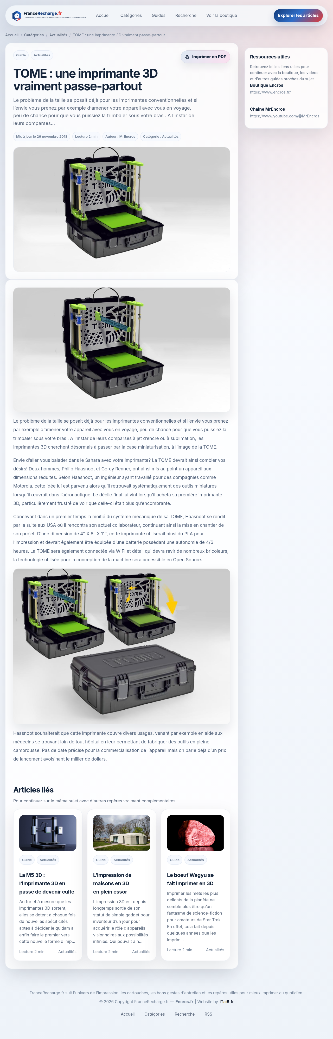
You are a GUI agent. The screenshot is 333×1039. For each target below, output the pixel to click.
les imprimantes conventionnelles (140, 421)
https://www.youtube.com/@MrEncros (284, 116)
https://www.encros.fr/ (270, 92)
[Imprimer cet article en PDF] (205, 56)
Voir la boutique (221, 15)
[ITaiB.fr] (227, 1002)
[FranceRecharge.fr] (49, 15)
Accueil (103, 15)
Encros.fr (185, 1001)
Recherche (185, 15)
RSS (208, 1014)
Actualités (58, 35)
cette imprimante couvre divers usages (111, 733)
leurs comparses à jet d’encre (128, 438)
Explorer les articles (298, 15)
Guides (158, 15)
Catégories (131, 15)
